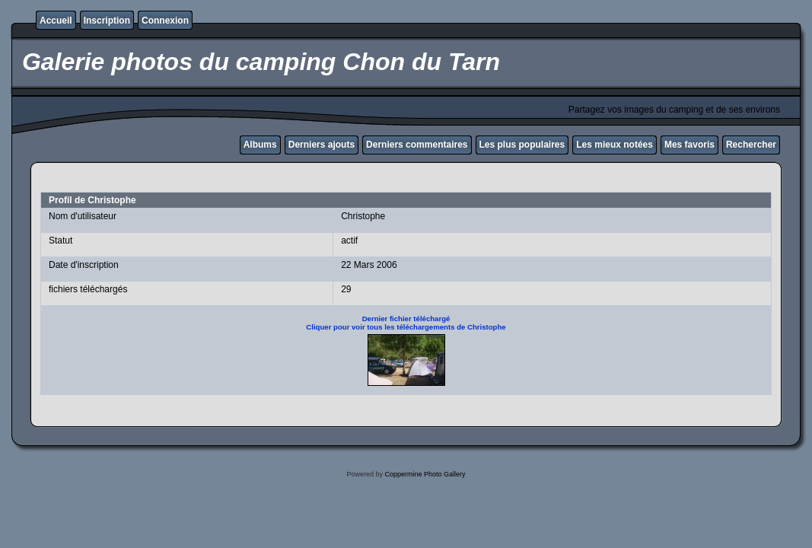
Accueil (56, 20)
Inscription (107, 20)
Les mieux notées (614, 144)
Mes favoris (689, 144)
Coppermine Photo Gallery (424, 474)
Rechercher (751, 144)
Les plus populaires (522, 144)
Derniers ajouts (321, 144)
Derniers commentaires (416, 144)
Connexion (165, 20)
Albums (260, 144)
